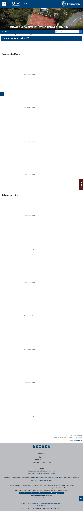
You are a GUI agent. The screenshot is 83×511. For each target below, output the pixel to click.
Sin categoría (10, 35)
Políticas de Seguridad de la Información (50, 503)
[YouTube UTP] (40, 446)
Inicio (2, 35)
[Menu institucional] (4, 4)
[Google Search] (67, 31)
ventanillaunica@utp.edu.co (55, 493)
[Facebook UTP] (34, 446)
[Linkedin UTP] (46, 446)
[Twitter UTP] (37, 446)
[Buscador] (80, 31)
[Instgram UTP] (43, 446)
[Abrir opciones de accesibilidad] (2, 94)
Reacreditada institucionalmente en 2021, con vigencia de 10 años (44, 477)
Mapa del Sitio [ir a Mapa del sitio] (41, 505)
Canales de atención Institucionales (41, 495)
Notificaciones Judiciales (41, 498)
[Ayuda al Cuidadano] (49, 446)
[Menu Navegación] (5, 32)
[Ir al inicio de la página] (80, 499)
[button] (80, 10)
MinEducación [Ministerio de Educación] (47, 480)
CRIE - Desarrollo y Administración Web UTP (44, 508)
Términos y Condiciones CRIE (29, 503)
